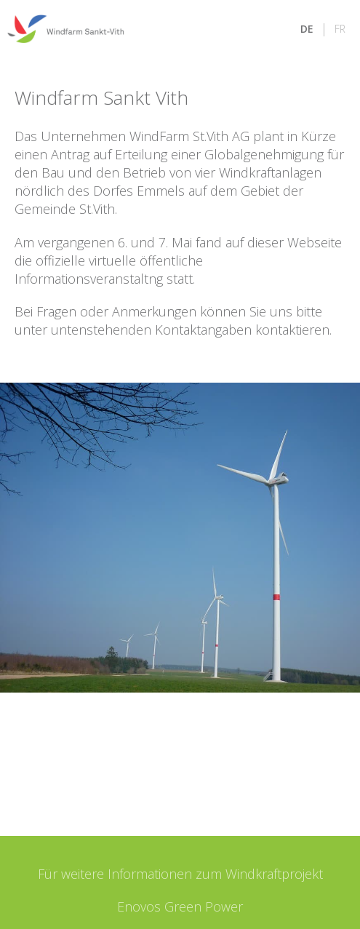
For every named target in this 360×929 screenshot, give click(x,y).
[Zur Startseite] (65, 29)
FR (340, 29)
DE (306, 29)
